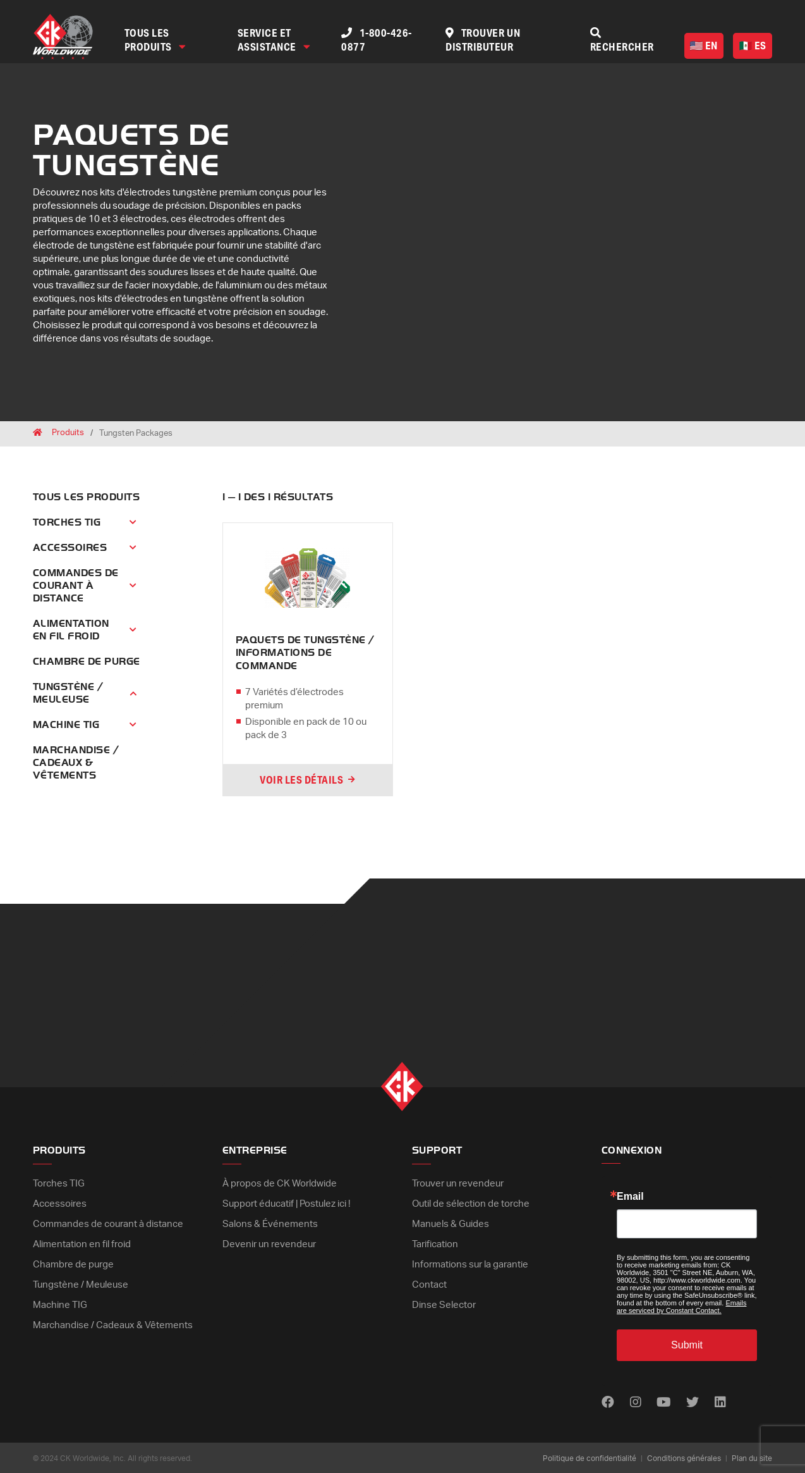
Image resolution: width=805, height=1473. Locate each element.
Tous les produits (155, 39)
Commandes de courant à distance (76, 585)
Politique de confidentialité (589, 1457)
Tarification (435, 1241)
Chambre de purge (86, 661)
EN (704, 45)
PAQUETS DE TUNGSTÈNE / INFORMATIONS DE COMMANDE (305, 652)
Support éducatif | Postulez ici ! (286, 1202)
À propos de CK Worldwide (279, 1182)
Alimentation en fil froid (71, 630)
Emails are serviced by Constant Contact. (681, 1305)
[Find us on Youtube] (664, 1401)
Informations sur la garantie (470, 1261)
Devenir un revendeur (269, 1241)
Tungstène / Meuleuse (68, 693)
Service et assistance (274, 39)
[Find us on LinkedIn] (721, 1401)
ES (752, 45)
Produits (68, 433)
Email (630, 1195)
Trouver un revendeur (458, 1182)
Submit (687, 1343)
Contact (429, 1280)
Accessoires (70, 547)
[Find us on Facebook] (608, 1401)
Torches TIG (66, 522)
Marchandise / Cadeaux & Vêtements (76, 762)
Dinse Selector (444, 1300)
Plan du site (752, 1457)
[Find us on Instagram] (635, 1401)
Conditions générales (684, 1457)
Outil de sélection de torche (471, 1202)
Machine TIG (66, 724)
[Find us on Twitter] (693, 1401)
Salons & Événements (270, 1221)
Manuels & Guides (450, 1221)
